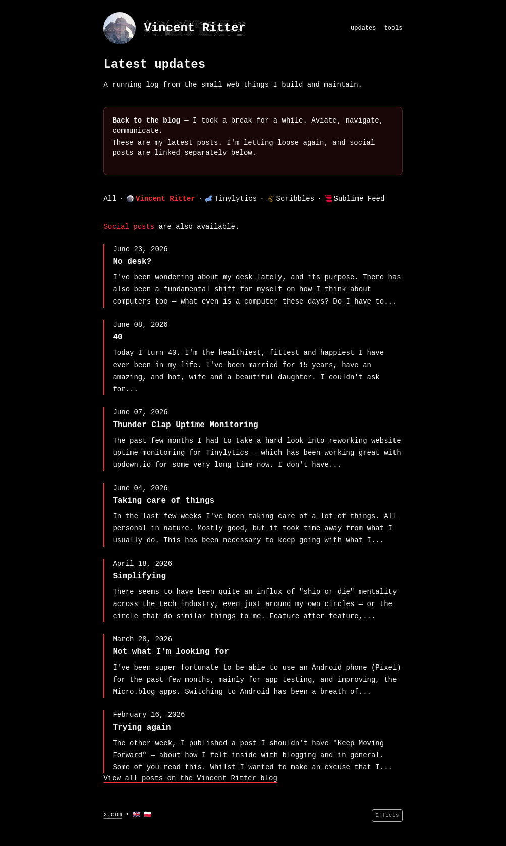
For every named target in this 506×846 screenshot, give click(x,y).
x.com (112, 814)
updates (363, 28)
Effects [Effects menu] (387, 815)
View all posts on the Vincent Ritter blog (190, 778)
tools (393, 28)
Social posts (128, 227)
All (109, 199)
